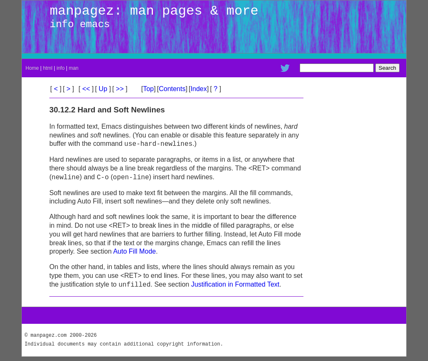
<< (86, 88)
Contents (172, 88)
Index (199, 88)
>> (120, 88)
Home (32, 68)
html (48, 68)
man (73, 68)
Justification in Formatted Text (235, 284)
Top (148, 88)
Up (103, 88)
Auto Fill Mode (134, 251)
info (60, 68)
